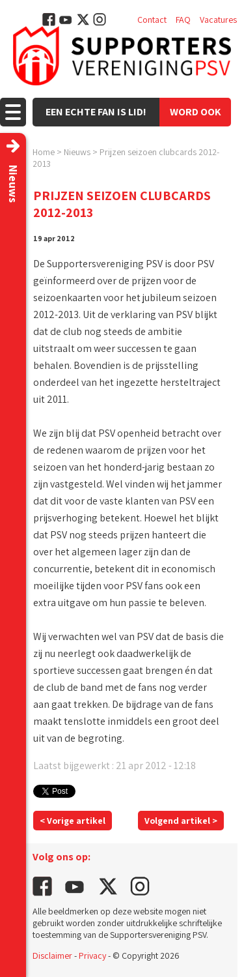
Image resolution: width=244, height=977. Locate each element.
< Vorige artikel (72, 820)
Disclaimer (52, 955)
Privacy (92, 955)
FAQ (183, 19)
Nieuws (77, 152)
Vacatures (218, 19)
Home (44, 152)
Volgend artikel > (180, 820)
